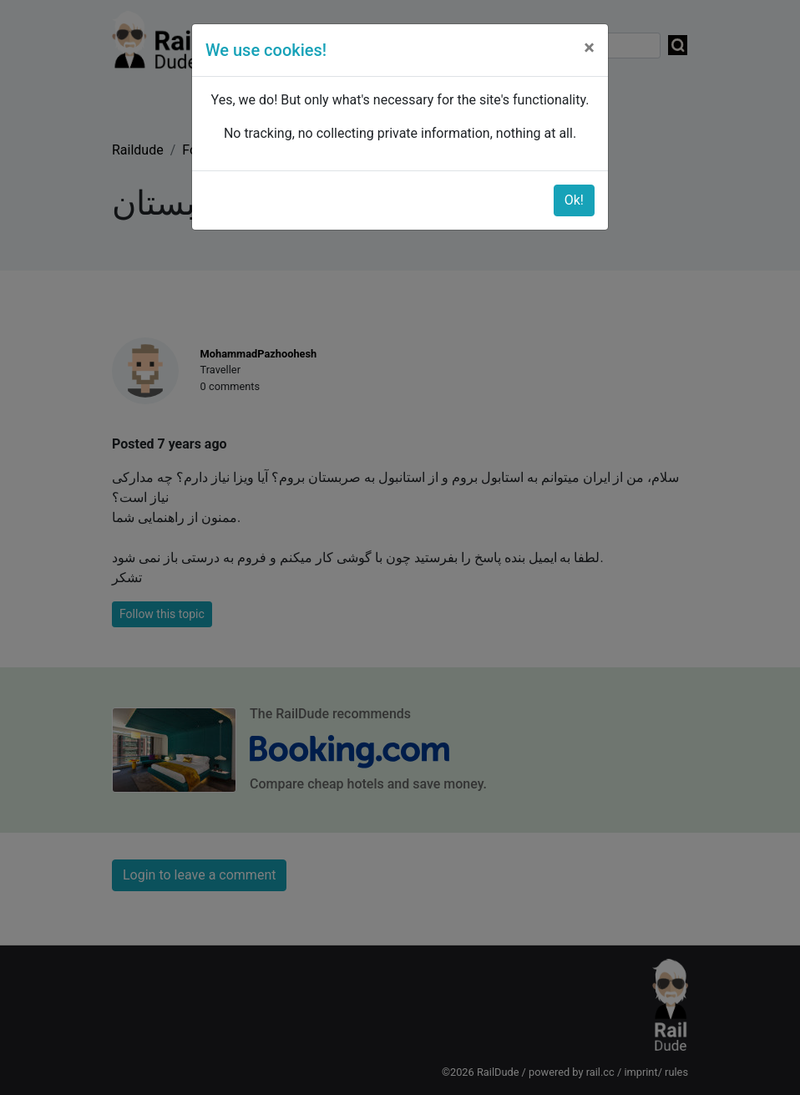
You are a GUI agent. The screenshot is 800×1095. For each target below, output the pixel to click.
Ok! (574, 200)
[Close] (589, 47)
